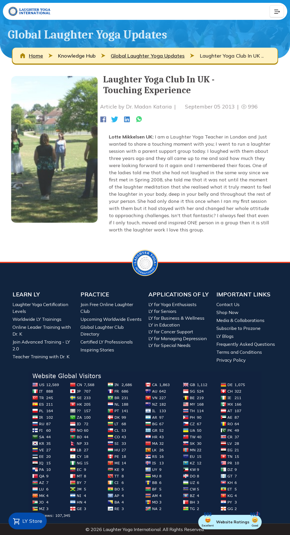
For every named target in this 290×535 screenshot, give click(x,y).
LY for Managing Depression (177, 338)
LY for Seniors (162, 311)
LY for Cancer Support (170, 331)
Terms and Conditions (239, 352)
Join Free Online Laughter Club (106, 308)
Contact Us (228, 304)
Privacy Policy (231, 360)
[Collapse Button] (277, 11)
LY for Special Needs (169, 345)
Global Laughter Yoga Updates (148, 55)
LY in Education (164, 325)
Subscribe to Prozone (238, 328)
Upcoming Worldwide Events (111, 319)
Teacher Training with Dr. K (40, 356)
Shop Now (227, 312)
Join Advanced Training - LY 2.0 (41, 345)
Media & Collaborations (240, 320)
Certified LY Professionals (106, 342)
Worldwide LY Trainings (36, 319)
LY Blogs (225, 336)
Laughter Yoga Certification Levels (40, 308)
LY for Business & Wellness (176, 318)
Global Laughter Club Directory (102, 330)
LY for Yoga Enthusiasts (172, 304)
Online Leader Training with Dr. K (41, 330)
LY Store (27, 521)
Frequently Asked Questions (245, 344)
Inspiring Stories (97, 350)
